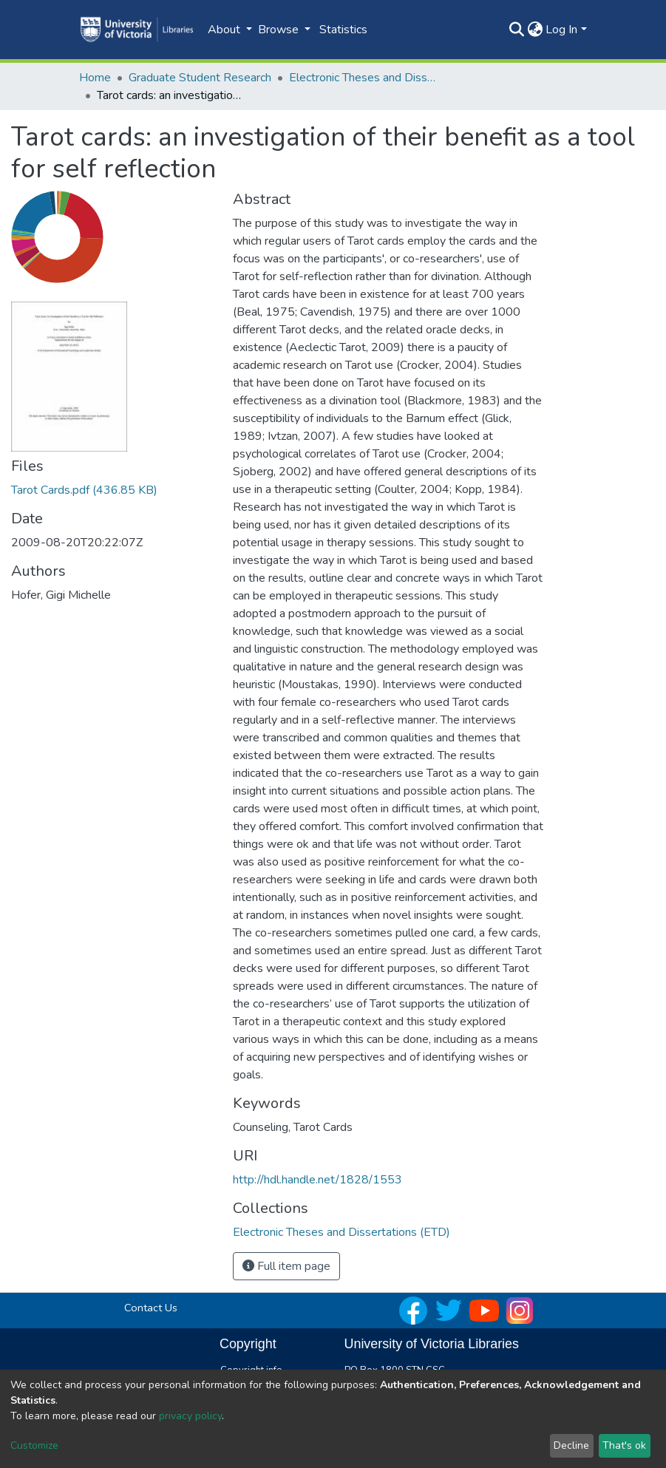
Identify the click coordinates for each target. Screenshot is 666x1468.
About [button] (225, 29)
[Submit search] (516, 29)
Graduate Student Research (200, 77)
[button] (535, 29)
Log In (561, 29)
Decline (571, 1445)
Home (95, 77)
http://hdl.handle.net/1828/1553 (317, 1180)
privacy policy (190, 1416)
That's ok (624, 1445)
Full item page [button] (286, 1266)
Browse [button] (280, 29)
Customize (34, 1445)
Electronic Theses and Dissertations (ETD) (363, 77)
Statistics (343, 29)
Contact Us (150, 1307)
